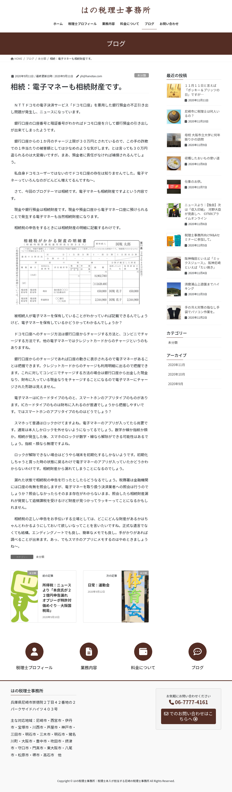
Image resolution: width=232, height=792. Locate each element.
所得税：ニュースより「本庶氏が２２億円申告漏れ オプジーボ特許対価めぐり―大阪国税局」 (56, 597)
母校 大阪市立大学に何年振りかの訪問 (202, 137)
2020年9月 (175, 383)
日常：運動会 (98, 585)
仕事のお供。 (194, 181)
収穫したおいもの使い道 (202, 158)
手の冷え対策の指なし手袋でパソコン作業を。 (202, 309)
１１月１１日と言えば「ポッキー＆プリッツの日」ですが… (202, 90)
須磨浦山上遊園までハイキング (202, 286)
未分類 (141, 75)
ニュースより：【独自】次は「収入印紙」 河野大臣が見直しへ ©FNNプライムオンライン (203, 211)
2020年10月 (176, 374)
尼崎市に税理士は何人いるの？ (202, 113)
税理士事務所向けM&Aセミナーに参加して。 (202, 237)
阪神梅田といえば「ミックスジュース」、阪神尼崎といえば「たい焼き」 (203, 263)
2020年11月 (176, 364)
